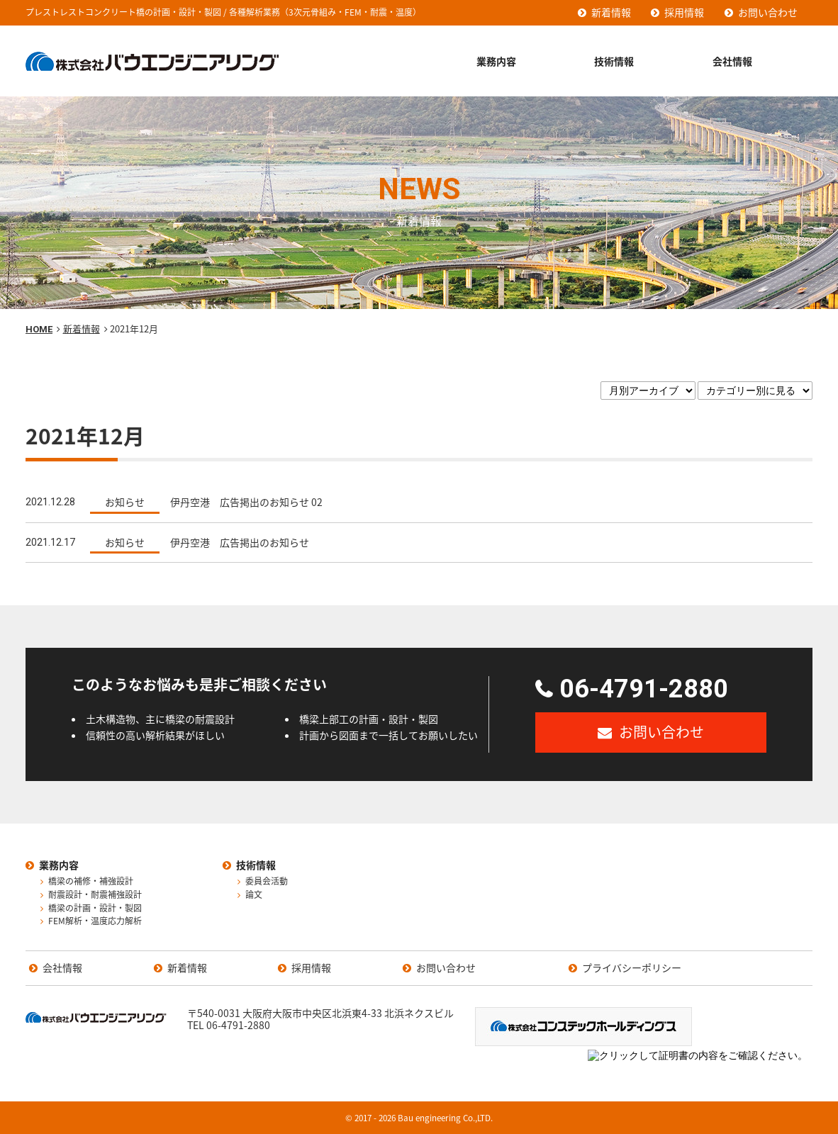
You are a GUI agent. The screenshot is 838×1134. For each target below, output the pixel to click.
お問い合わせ (768, 12)
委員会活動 (266, 881)
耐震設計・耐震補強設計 (95, 895)
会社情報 (732, 61)
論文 (253, 895)
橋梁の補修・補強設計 (90, 881)
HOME (39, 329)
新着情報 (611, 12)
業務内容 (496, 61)
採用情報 (684, 12)
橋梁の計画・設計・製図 (95, 908)
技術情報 (614, 61)
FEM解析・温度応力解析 (95, 921)
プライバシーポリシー (631, 968)
